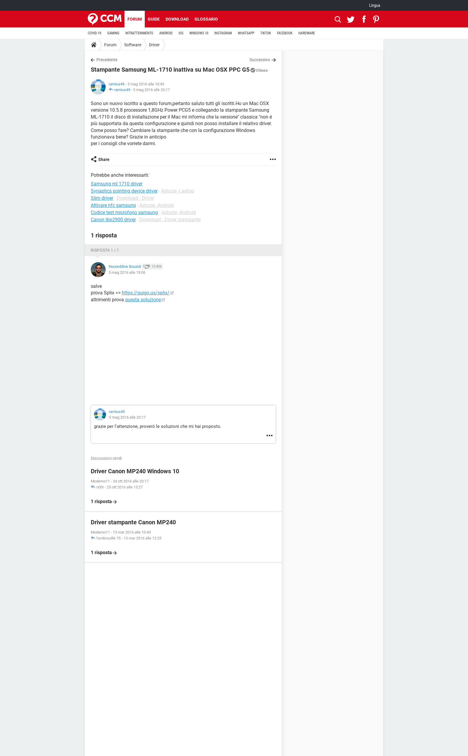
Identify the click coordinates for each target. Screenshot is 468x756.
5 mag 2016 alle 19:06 (127, 272)
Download (177, 19)
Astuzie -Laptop (177, 191)
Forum (134, 19)
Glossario (206, 19)
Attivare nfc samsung (113, 205)
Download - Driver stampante (170, 219)
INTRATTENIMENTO (139, 33)
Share (104, 159)
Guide (154, 19)
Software (132, 44)
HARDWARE (306, 33)
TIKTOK (265, 33)
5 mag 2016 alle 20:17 (151, 89)
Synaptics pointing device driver (124, 191)
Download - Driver (135, 198)
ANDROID (166, 33)
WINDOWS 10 (198, 33)
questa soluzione (143, 299)
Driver (154, 44)
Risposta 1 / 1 (105, 250)
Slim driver (102, 198)
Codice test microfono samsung (124, 212)
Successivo (260, 59)
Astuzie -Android (156, 205)
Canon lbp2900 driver (113, 219)
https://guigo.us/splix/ (146, 293)
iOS (180, 33)
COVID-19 (94, 33)
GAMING (113, 33)
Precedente (106, 59)
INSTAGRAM (223, 33)
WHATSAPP (246, 33)
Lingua (374, 5)
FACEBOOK (284, 33)
